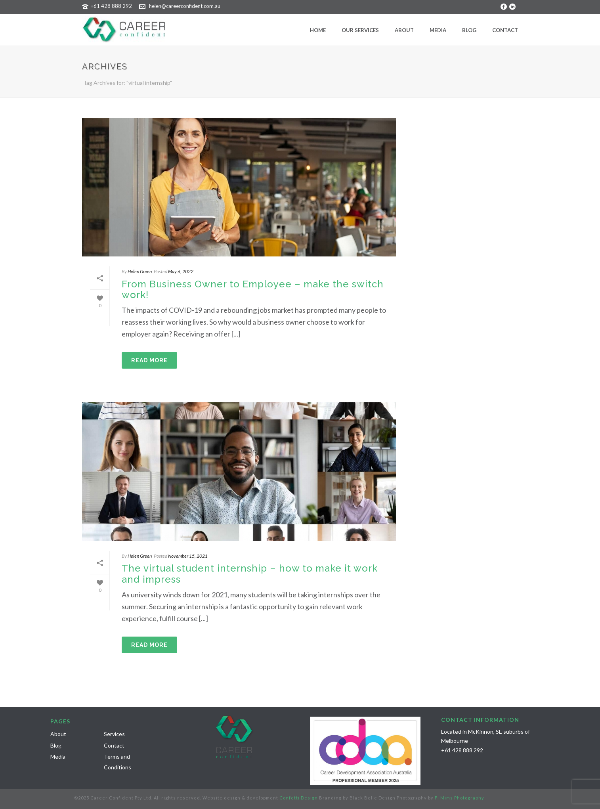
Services (114, 734)
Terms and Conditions (117, 762)
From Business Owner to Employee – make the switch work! (253, 289)
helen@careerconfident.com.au (184, 6)
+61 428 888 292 (111, 6)
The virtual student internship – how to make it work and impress (250, 573)
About (404, 30)
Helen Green (140, 271)
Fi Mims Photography (459, 797)
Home (318, 30)
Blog (469, 30)
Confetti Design (298, 797)
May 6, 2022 (180, 271)
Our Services (360, 30)
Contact (505, 30)
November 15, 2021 (188, 556)
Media (438, 30)
